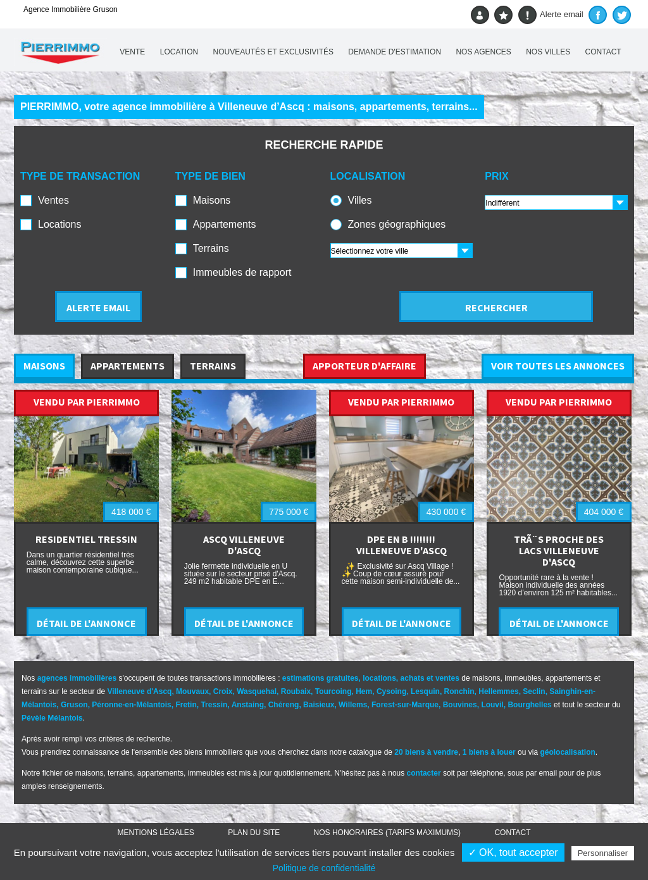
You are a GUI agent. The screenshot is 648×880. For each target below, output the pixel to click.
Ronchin (459, 691)
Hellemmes (498, 691)
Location (179, 51)
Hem (364, 691)
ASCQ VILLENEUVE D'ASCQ (244, 544)
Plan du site (254, 832)
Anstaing (248, 704)
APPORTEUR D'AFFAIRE (364, 365)
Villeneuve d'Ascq (139, 691)
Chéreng (283, 704)
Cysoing (391, 691)
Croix (223, 691)
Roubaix (296, 691)
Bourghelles (529, 704)
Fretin (185, 704)
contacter (424, 773)
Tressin (214, 704)
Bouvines (460, 704)
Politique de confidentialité (324, 868)
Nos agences (483, 51)
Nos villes (548, 51)
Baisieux (318, 704)
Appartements (224, 224)
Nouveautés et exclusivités (273, 51)
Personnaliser (603, 853)
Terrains (211, 248)
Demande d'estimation (394, 51)
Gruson (74, 704)
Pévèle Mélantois (52, 718)
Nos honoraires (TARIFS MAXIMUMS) (387, 832)
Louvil (492, 704)
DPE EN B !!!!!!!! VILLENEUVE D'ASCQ (401, 544)
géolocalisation (567, 752)
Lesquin (425, 691)
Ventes (53, 200)
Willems (353, 704)
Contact (603, 51)
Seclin (534, 691)
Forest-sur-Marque (405, 704)
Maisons (212, 200)
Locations (60, 224)
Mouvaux (192, 691)
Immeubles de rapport (242, 272)
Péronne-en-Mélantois (131, 704)
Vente (132, 51)
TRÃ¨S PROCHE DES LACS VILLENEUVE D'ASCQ (559, 550)
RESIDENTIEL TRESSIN (86, 539)
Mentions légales (156, 832)
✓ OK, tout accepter (513, 852)
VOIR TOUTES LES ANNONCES (558, 365)
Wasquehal (257, 691)
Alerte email (550, 15)
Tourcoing (333, 691)
